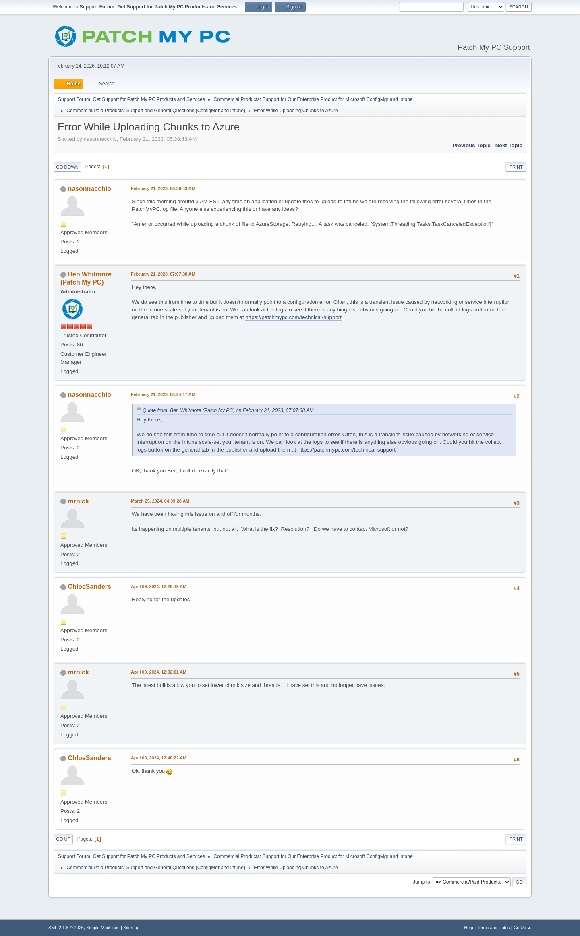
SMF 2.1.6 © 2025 (66, 927)
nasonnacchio (89, 188)
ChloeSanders (89, 586)
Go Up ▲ (523, 927)
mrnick (78, 501)
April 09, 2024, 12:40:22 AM (158, 757)
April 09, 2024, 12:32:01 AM (158, 672)
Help (468, 927)
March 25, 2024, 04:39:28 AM (160, 501)
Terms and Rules (493, 927)
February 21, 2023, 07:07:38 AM (163, 274)
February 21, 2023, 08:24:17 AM (163, 394)
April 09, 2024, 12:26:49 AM (158, 586)
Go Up (63, 839)
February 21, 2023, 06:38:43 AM (163, 188)
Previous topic (471, 145)
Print (516, 167)
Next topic (508, 145)
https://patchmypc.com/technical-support (293, 317)
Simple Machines (102, 927)
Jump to (421, 882)
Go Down (67, 167)
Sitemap (131, 927)
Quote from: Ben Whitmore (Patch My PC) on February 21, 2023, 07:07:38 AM (228, 410)
